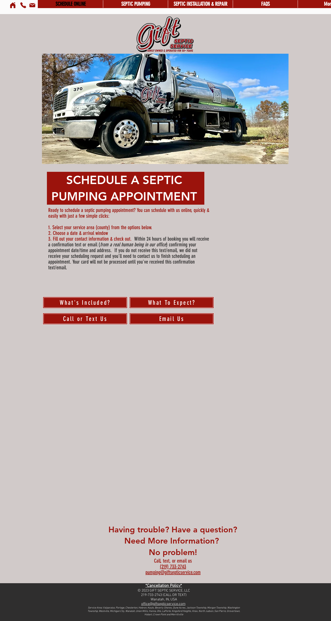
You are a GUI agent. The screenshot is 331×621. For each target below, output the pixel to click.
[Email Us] (171, 319)
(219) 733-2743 (173, 566)
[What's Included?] (85, 302)
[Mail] (32, 5)
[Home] (12, 5)
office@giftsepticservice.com (163, 604)
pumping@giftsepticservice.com (173, 572)
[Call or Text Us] (85, 319)
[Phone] (23, 5)
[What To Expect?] (171, 302)
